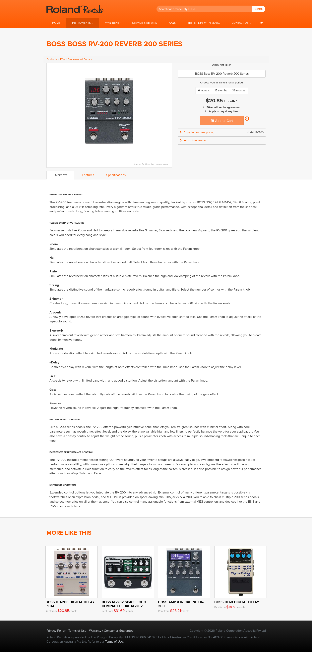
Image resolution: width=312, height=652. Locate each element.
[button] (82, 23)
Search (259, 9)
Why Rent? (112, 23)
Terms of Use (77, 630)
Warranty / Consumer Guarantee (111, 630)
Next (167, 111)
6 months (204, 90)
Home (56, 23)
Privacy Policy (56, 630)
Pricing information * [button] (193, 140)
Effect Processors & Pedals (76, 59)
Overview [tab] (60, 175)
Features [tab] (88, 175)
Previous (52, 111)
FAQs (172, 23)
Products (51, 59)
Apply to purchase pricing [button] (197, 132)
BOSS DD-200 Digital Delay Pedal (69, 603)
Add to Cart (222, 120)
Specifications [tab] (116, 175)
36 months (238, 90)
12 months (221, 90)
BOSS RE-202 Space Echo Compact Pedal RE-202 (124, 603)
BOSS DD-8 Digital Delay (236, 602)
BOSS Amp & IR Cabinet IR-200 (181, 603)
